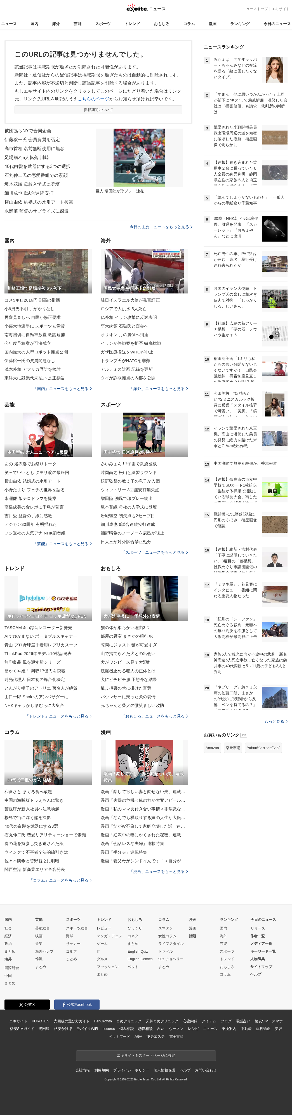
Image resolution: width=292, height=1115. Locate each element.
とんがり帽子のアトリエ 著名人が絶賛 (40, 688)
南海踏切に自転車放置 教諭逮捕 (34, 334)
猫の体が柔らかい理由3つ (125, 627)
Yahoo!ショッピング (263, 748)
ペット (133, 967)
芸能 (77, 23)
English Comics (140, 959)
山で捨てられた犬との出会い (128, 653)
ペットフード (119, 1036)
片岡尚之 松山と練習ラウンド (129, 472)
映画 (39, 936)
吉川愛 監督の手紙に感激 (28, 515)
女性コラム (167, 936)
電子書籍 (176, 1036)
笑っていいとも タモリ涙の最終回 (36, 472)
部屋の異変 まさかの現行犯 (127, 636)
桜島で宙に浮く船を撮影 (27, 817)
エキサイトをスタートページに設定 (146, 1055)
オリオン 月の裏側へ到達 (125, 334)
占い (160, 1029)
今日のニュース (277, 23)
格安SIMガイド (22, 1029)
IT (98, 951)
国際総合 (11, 968)
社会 (8, 928)
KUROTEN (40, 1021)
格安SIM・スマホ (269, 1021)
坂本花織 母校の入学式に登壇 (129, 507)
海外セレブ (44, 951)
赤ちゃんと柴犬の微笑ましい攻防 (132, 705)
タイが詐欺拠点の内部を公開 (128, 377)
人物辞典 (257, 959)
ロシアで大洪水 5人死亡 (124, 308)
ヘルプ (255, 974)
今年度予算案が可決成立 (27, 343)
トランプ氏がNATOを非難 (125, 360)
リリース (258, 928)
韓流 (39, 959)
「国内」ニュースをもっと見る (62, 388)
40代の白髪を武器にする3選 (31, 826)
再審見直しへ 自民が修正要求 (32, 317)
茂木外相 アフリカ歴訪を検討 (32, 369)
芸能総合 (42, 928)
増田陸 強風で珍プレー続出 (127, 498)
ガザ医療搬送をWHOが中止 (127, 352)
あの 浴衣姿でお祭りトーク (30, 463)
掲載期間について (98, 110)
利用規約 (101, 1070)
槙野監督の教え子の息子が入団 (130, 481)
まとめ (9, 951)
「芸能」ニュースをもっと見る (62, 543)
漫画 (212, 23)
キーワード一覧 (263, 951)
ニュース (9, 23)
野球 (69, 936)
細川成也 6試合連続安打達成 (128, 524)
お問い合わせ (205, 1070)
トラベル (165, 951)
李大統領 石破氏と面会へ (125, 326)
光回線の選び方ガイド (72, 1021)
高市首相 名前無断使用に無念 (34, 148)
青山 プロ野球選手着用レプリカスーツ (40, 644)
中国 (8, 976)
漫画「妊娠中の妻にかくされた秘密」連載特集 (144, 834)
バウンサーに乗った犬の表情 (128, 696)
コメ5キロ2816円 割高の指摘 (32, 300)
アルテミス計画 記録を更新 (127, 369)
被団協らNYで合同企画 (27, 130)
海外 (56, 23)
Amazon (212, 748)
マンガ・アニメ (109, 936)
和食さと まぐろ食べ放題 (28, 791)
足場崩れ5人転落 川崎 (26, 157)
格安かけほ (63, 1029)
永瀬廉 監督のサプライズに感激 (36, 211)
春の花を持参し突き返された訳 (34, 843)
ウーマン (176, 1029)
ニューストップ (255, 9)
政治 (8, 943)
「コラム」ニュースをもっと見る (60, 880)
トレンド (132, 23)
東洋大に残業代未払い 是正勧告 (34, 377)
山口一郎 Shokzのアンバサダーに (36, 696)
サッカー (73, 943)
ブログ (226, 1021)
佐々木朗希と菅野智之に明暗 (32, 860)
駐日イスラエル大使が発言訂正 (130, 300)
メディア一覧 (261, 943)
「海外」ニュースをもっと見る (158, 388)
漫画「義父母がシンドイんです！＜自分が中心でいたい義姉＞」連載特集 (144, 860)
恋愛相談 (145, 1029)
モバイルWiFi (87, 1029)
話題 (192, 936)
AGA (138, 1036)
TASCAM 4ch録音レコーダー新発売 (38, 627)
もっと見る (276, 721)
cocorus (108, 1029)
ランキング (240, 23)
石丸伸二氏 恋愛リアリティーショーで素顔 (45, 834)
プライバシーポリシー (131, 1070)
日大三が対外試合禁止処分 (126, 541)
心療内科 (190, 1021)
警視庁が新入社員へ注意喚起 (32, 808)
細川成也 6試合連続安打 (28, 193)
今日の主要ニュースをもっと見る (161, 227)
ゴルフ (71, 951)
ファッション (108, 967)
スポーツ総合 (77, 928)
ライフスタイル (171, 943)
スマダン (165, 928)
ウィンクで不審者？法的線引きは (36, 852)
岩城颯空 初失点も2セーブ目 (128, 515)
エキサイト (281, 9)
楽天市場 (233, 748)
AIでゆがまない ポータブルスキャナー (40, 636)
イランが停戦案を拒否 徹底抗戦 (131, 343)
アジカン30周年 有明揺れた (30, 524)
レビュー (104, 928)
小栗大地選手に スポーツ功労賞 (34, 326)
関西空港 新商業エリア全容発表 (34, 869)
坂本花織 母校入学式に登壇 (32, 184)
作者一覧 (257, 936)
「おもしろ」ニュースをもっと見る (154, 716)
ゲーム (102, 943)
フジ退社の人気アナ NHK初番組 (34, 533)
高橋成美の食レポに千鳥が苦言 (34, 507)
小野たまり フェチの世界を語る (34, 489)
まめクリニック (129, 1021)
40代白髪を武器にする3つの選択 (37, 166)
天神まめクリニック (162, 1021)
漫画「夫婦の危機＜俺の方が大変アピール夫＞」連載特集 (144, 800)
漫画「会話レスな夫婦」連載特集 (132, 843)
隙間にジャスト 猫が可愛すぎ (129, 644)
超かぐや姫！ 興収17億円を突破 (34, 670)
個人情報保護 (164, 1070)
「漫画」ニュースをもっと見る (158, 871)
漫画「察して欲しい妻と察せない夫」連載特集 (144, 791)
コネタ (133, 936)
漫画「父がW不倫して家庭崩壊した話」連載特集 (144, 826)
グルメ (102, 959)
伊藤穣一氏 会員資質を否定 (32, 139)
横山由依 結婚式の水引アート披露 (38, 202)
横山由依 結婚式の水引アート (32, 481)
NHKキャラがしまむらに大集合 (34, 705)
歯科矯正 (263, 1029)
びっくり (135, 928)
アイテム (209, 1021)
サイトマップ (261, 967)
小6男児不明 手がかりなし (29, 308)
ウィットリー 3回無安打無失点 (130, 489)
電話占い (243, 1021)
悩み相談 (126, 1029)
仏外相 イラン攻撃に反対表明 (129, 317)
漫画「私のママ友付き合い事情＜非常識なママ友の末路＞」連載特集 (144, 808)
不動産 (246, 1029)
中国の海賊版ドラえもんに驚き (34, 800)
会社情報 (83, 1070)
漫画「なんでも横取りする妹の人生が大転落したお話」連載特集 (144, 817)
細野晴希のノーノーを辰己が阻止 (132, 533)
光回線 (44, 1029)
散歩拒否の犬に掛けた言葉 (126, 688)
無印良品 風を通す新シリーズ (32, 662)
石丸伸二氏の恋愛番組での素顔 (36, 175)
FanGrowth (103, 1021)
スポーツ (103, 23)
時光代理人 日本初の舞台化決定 (34, 679)
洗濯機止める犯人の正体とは (128, 670)
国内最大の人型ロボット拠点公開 (36, 352)
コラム (189, 23)
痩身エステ (155, 1036)
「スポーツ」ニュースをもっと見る (154, 552)
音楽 (39, 943)
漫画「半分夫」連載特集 (124, 852)
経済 (8, 936)
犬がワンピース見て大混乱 (126, 662)
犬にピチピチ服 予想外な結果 (129, 679)
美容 (278, 1029)
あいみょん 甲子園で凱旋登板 (129, 463)
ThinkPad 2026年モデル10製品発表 (38, 653)
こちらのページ (93, 99)
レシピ (193, 1029)
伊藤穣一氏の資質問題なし (29, 360)
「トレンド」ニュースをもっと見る (58, 716)
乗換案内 (229, 1029)
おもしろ (161, 23)
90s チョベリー (170, 959)
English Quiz (138, 951)
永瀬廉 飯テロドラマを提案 (30, 498)
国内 (34, 23)
